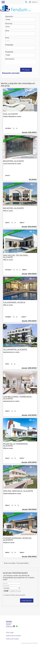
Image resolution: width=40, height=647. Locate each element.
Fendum (9, 621)
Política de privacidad (17, 595)
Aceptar (15, 595)
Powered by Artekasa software (29, 643)
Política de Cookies (12, 639)
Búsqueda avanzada (10, 73)
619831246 (10, 626)
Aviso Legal (10, 632)
